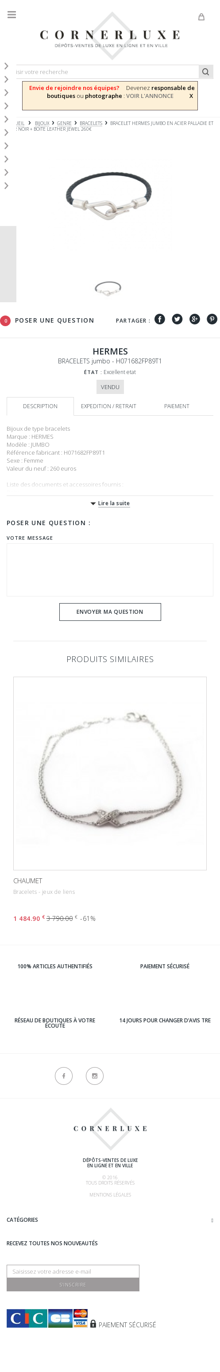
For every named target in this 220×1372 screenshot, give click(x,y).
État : (93, 372)
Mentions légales (110, 1195)
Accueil (15, 123)
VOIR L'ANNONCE (150, 96)
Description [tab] (40, 406)
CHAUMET (27, 880)
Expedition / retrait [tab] (108, 406)
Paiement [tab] (176, 406)
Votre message (30, 537)
